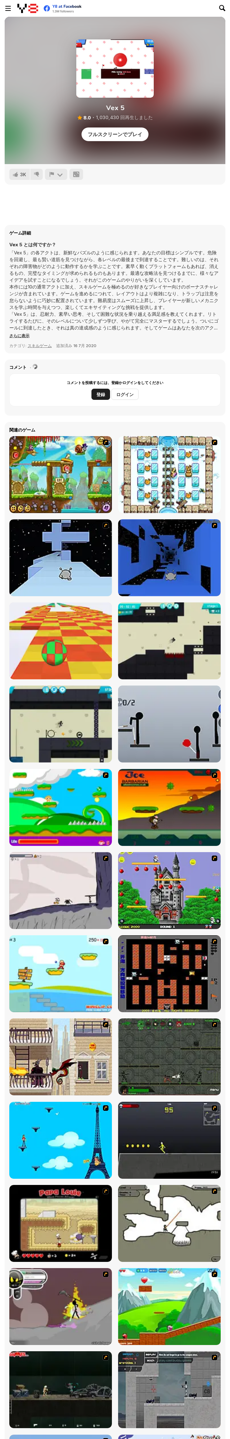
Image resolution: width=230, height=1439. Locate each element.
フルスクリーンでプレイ (115, 134)
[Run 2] (60, 557)
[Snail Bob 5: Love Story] (60, 474)
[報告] (56, 174)
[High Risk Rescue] (60, 1056)
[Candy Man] (60, 807)
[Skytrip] (60, 640)
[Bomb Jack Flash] (169, 890)
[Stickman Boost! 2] (60, 724)
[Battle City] (169, 973)
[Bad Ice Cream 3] (169, 474)
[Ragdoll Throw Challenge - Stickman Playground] (169, 724)
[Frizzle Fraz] (169, 1306)
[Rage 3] (60, 1306)
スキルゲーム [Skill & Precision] (40, 345)
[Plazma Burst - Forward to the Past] (169, 1389)
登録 (100, 394)
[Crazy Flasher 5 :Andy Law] (60, 1389)
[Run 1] (169, 557)
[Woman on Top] (60, 1140)
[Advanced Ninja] (169, 1223)
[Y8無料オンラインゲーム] (27, 8)
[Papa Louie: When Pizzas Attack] (60, 1223)
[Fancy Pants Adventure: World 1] (60, 890)
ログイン (125, 394)
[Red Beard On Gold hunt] (60, 973)
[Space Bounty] (169, 1056)
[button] (19, 335)
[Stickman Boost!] (169, 640)
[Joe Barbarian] (169, 807)
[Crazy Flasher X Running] (169, 1140)
